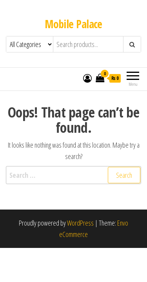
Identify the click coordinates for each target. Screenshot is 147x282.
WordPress (80, 223)
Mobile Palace (73, 23)
